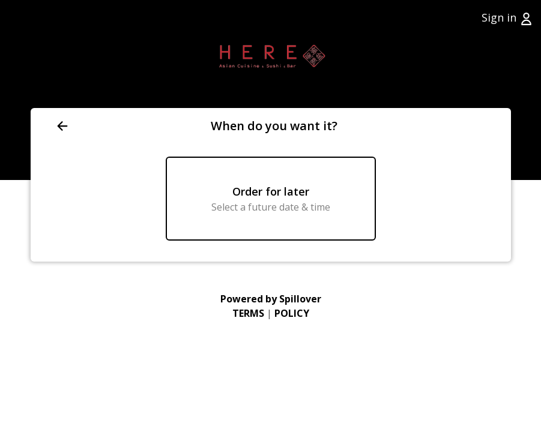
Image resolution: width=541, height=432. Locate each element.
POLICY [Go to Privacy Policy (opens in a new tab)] (291, 313)
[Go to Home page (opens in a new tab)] (270, 54)
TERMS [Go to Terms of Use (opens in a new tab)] (248, 313)
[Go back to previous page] (131, 126)
